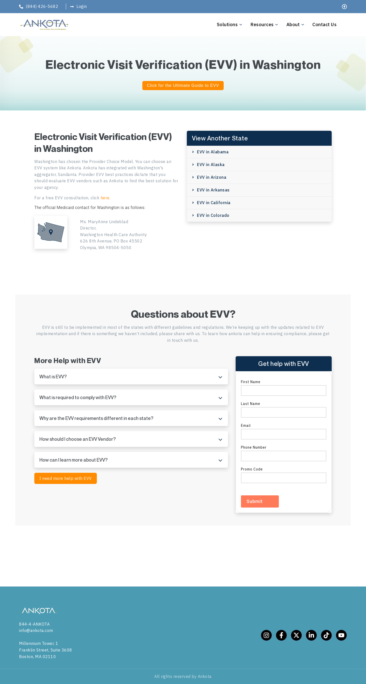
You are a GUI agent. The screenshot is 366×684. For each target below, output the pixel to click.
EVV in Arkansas (213, 189)
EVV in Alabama (212, 151)
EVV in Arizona (211, 177)
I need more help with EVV (65, 478)
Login (82, 6)
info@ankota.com (36, 630)
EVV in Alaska (211, 164)
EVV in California (214, 202)
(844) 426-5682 (42, 6)
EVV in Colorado (213, 215)
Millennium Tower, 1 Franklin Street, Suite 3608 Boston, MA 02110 (45, 650)
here (105, 197)
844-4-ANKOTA (34, 624)
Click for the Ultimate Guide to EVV (183, 85)
